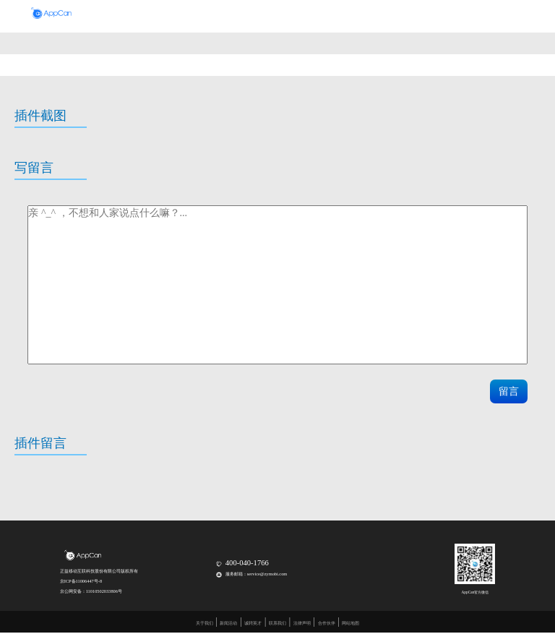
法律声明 (302, 622)
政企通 (290, 14)
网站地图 (350, 622)
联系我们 (277, 622)
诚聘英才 (253, 622)
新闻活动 (228, 622)
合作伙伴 (356, 14)
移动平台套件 (250, 14)
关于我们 (204, 622)
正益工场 (393, 14)
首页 (177, 14)
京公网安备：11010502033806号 (91, 591)
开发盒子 (208, 14)
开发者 (322, 14)
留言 (509, 391)
